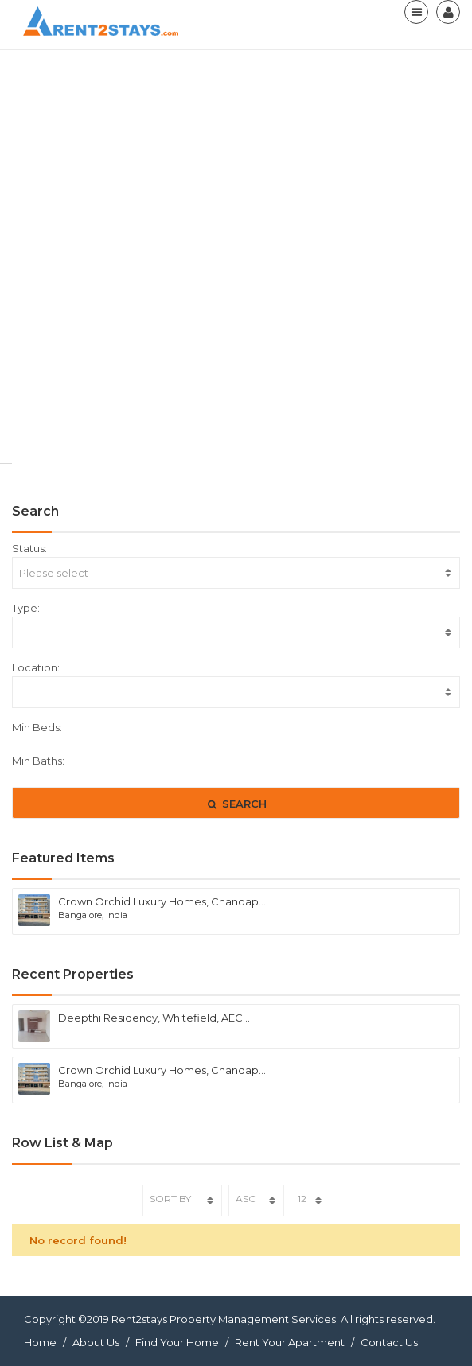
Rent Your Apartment (290, 1342)
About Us (95, 1342)
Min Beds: (37, 727)
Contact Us (389, 1342)
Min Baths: (38, 760)
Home (40, 1342)
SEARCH (236, 803)
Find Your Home (177, 1342)
